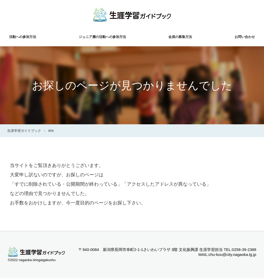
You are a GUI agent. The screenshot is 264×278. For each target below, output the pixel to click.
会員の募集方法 (180, 36)
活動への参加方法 (22, 36)
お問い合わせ (245, 36)
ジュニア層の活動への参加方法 (102, 36)
